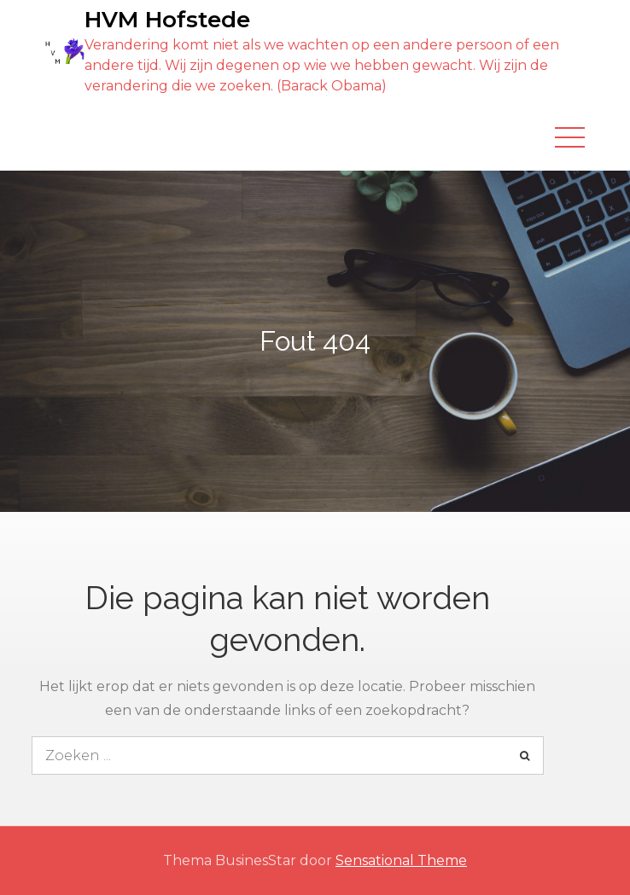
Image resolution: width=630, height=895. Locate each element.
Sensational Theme (401, 860)
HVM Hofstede (167, 19)
